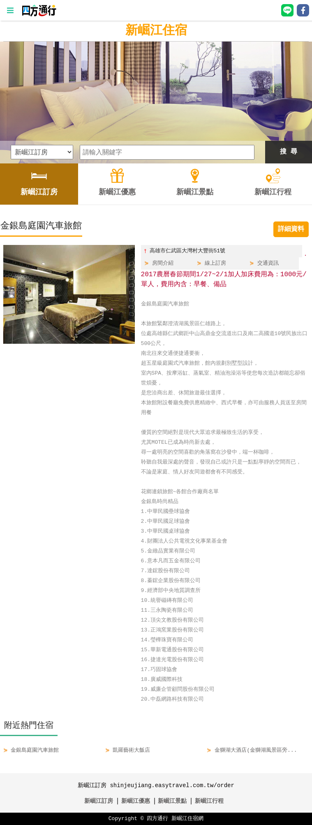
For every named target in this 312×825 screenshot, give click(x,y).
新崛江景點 (172, 801)
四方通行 (157, 819)
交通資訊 (268, 263)
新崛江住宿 (156, 30)
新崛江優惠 (135, 801)
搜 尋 (288, 151)
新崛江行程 (209, 801)
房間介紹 (162, 263)
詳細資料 (291, 229)
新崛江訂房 (98, 801)
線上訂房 (215, 263)
